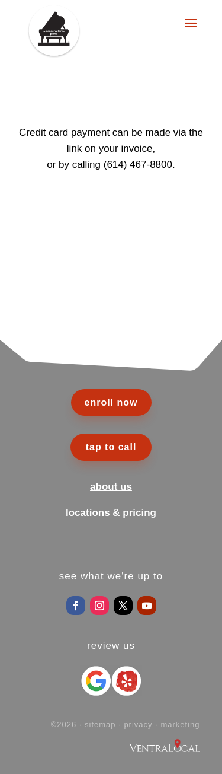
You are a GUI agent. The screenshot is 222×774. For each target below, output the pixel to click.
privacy (138, 724)
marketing (180, 724)
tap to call (111, 447)
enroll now (111, 402)
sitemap (100, 724)
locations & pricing (111, 512)
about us (111, 486)
